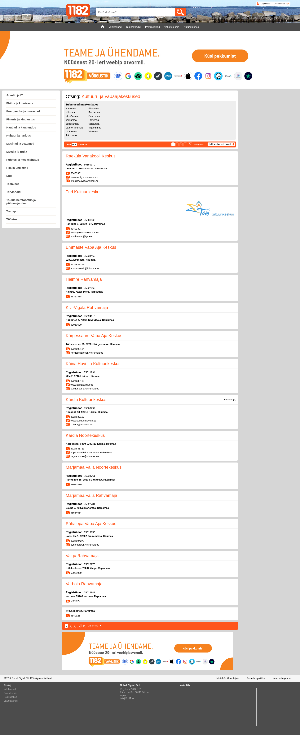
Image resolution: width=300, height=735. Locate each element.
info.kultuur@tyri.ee (81, 236)
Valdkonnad (10, 689)
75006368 (89, 220)
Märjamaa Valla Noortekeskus (94, 467)
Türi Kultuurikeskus (84, 191)
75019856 (89, 532)
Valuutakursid (11, 701)
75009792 (89, 408)
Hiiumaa (70, 112)
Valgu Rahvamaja (82, 555)
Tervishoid (13, 191)
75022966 (89, 287)
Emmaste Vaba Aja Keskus (91, 247)
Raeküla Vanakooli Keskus (91, 156)
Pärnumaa (71, 135)
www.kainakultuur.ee (82, 384)
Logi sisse (265, 3)
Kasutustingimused (282, 678)
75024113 (89, 316)
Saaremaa (94, 116)
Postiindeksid (10, 697)
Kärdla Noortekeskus (85, 435)
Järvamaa (71, 120)
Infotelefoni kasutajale (227, 678)
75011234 (89, 372)
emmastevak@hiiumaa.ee (85, 268)
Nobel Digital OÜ (20, 678)
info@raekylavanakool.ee (85, 180)
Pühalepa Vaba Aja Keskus (91, 523)
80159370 (89, 164)
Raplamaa (94, 112)
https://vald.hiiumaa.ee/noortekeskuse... (92, 452)
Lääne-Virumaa (74, 127)
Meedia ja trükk (16, 151)
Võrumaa (93, 131)
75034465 (89, 255)
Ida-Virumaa (72, 116)
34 (190, 144)
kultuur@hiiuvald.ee (81, 424)
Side (9, 175)
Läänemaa (71, 131)
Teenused (13, 183)
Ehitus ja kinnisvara (19, 103)
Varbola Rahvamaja (84, 583)
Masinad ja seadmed (20, 143)
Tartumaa (93, 120)
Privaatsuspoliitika (256, 678)
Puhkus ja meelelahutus (22, 159)
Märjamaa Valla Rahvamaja (91, 495)
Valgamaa (93, 123)
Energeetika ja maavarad (23, 111)
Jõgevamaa (72, 123)
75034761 (89, 475)
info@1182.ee (127, 698)
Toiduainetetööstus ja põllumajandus (21, 201)
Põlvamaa (93, 108)
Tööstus (11, 219)
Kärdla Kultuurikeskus (86, 399)
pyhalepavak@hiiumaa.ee (85, 544)
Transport (13, 211)
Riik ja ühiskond (17, 167)
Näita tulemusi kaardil (221, 144)
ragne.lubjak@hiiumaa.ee (85, 456)
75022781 (89, 504)
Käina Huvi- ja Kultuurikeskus (93, 363)
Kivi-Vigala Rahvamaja (87, 307)
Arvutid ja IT (14, 95)
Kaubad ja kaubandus (21, 127)
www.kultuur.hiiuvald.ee (83, 420)
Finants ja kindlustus (20, 119)
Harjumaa (71, 108)
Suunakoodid (10, 693)
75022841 (89, 592)
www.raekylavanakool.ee (84, 177)
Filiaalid (230, 399)
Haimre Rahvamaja (84, 279)
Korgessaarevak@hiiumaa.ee (87, 352)
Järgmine (199, 144)
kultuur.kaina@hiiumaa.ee (85, 388)
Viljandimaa (94, 127)
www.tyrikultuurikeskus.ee (85, 232)
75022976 (89, 564)
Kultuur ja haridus (18, 135)
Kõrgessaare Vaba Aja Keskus (94, 335)
